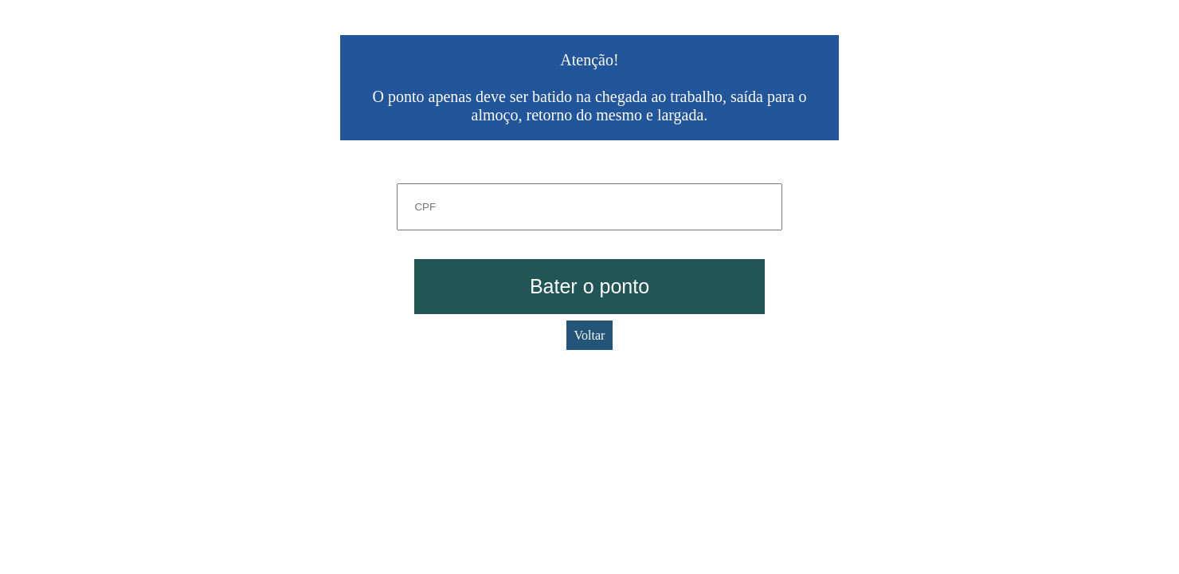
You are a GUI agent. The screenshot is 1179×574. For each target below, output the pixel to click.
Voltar (589, 335)
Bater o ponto (589, 286)
